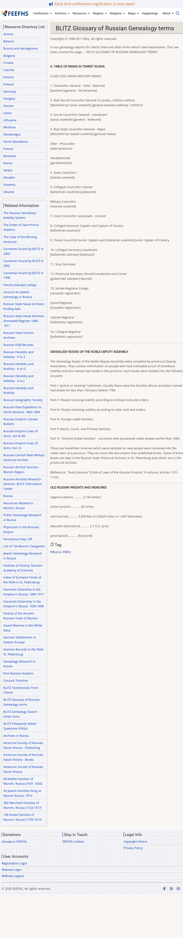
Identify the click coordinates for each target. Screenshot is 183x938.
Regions (98, 13)
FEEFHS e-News (73, 841)
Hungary (9, 98)
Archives (60, 13)
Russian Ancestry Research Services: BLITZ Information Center (22, 484)
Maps (132, 13)
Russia (57, 552)
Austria (8, 34)
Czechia (8, 70)
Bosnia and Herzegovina (20, 48)
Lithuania (9, 120)
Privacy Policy (133, 848)
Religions (116, 13)
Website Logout (13, 876)
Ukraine (8, 192)
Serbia (7, 170)
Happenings (150, 13)
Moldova (9, 127)
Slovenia (9, 185)
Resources (80, 13)
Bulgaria (9, 56)
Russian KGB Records (18, 345)
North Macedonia (15, 142)
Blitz (68, 552)
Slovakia (9, 177)
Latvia (7, 113)
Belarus (8, 41)
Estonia (8, 77)
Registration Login (14, 863)
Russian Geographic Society (22, 400)
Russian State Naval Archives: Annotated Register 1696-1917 (24, 321)
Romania (9, 156)
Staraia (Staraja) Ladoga (19, 285)
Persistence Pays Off (17, 539)
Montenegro (12, 134)
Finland (8, 84)
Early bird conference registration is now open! (95, 3)
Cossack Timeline (15, 680)
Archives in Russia (16, 736)
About (166, 13)
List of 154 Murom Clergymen (24, 546)
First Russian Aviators (18, 673)
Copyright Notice (135, 841)
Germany (9, 91)
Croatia (8, 63)
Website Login (12, 870)
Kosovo (8, 106)
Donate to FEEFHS (14, 841)
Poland (8, 149)
